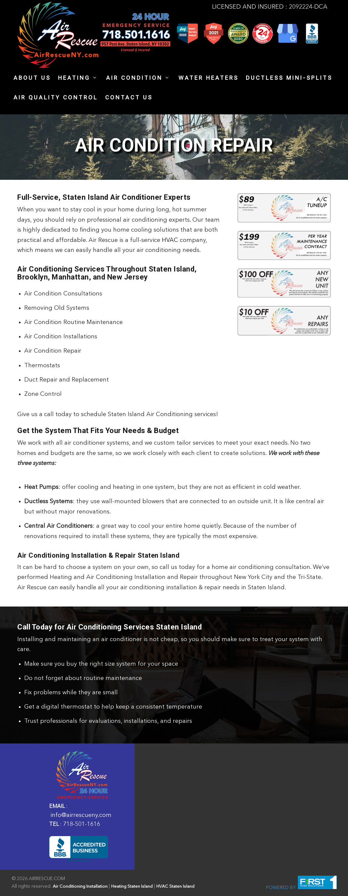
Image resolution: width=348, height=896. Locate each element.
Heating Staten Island (132, 886)
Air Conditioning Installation (80, 886)
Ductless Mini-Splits (289, 78)
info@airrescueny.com (80, 815)
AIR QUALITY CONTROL (56, 98)
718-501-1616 (81, 824)
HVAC (170, 240)
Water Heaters (208, 78)
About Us (32, 78)
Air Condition (134, 78)
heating (74, 78)
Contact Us (129, 98)
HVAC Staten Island (175, 886)
